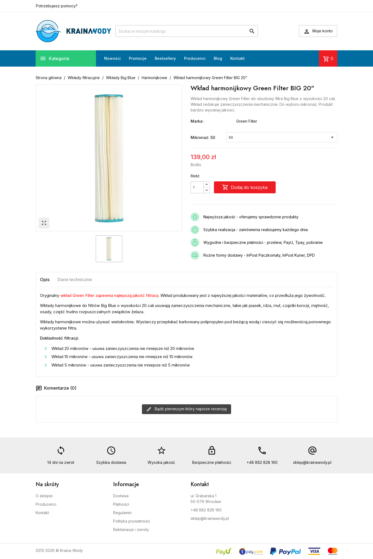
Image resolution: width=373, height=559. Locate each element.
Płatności (121, 504)
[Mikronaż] (281, 137)
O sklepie (44, 495)
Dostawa (121, 495)
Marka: (197, 121)
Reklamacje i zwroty (131, 529)
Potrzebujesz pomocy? (56, 6)
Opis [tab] (44, 279)
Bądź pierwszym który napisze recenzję (186, 409)
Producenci (195, 58)
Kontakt (237, 58)
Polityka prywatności (131, 521)
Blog (218, 58)
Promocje (138, 58)
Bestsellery (165, 58)
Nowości (112, 58)
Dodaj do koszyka (245, 187)
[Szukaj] (186, 31)
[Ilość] (197, 187)
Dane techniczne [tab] (75, 279)
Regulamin (122, 512)
